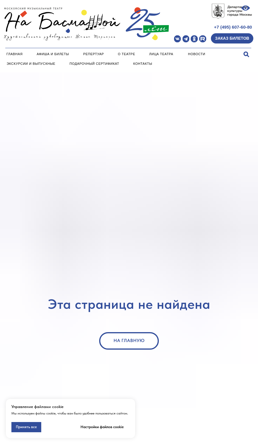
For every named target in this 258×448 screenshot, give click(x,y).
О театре (126, 54)
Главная (14, 54)
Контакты (142, 63)
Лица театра (161, 54)
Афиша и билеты (53, 54)
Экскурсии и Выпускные (31, 63)
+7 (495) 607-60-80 (233, 27)
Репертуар (93, 54)
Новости (196, 54)
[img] (177, 38)
